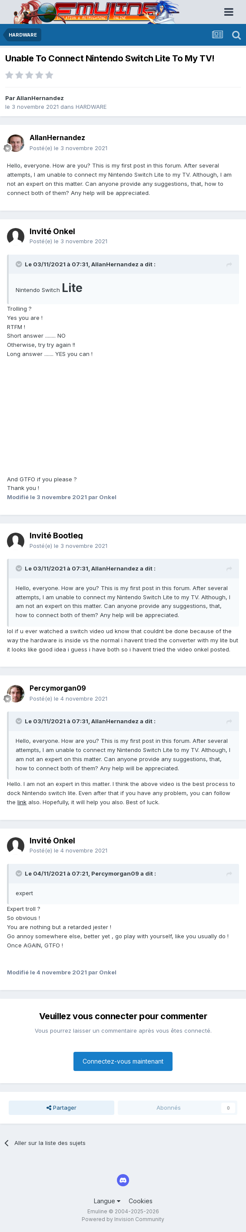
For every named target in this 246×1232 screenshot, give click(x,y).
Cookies (141, 1201)
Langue (107, 1201)
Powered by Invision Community (123, 1219)
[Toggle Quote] (19, 264)
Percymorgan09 (115, 873)
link (22, 802)
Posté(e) (68, 147)
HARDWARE (91, 106)
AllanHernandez (40, 97)
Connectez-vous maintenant (123, 1061)
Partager (61, 1107)
